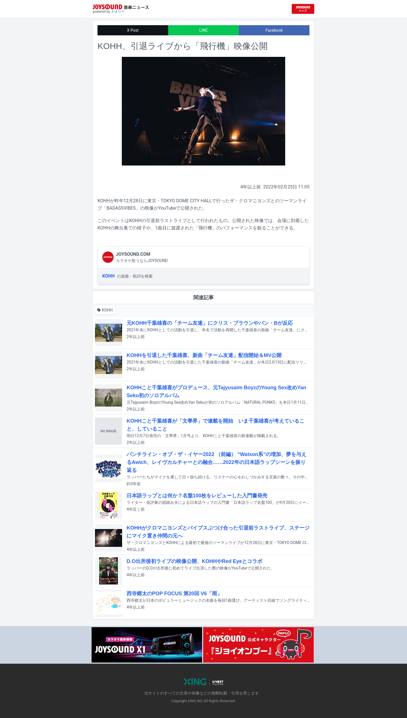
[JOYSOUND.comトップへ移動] (303, 9)
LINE (203, 30)
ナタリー (118, 12)
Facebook (274, 30)
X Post (133, 30)
